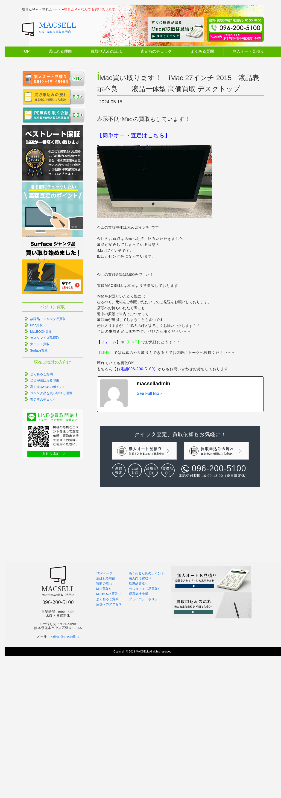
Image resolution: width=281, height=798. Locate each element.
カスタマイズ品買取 (44, 338)
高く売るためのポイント (48, 387)
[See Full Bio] (161, 393)
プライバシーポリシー (145, 599)
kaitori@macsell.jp (65, 636)
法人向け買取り (140, 578)
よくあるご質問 (41, 374)
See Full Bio (148, 393)
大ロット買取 (40, 344)
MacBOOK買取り (108, 594)
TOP (26, 51)
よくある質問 (202, 51)
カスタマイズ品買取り (145, 589)
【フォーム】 (108, 342)
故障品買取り (138, 583)
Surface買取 (39, 350)
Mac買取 (36, 325)
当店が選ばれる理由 (44, 380)
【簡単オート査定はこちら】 (133, 135)
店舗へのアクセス (109, 604)
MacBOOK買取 (41, 331)
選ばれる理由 (60, 51)
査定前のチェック (156, 51)
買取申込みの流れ (106, 51)
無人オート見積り (248, 51)
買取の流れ (104, 583)
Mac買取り (104, 589)
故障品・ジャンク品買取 (48, 319)
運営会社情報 (138, 594)
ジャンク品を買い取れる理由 (51, 393)
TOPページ (104, 573)
